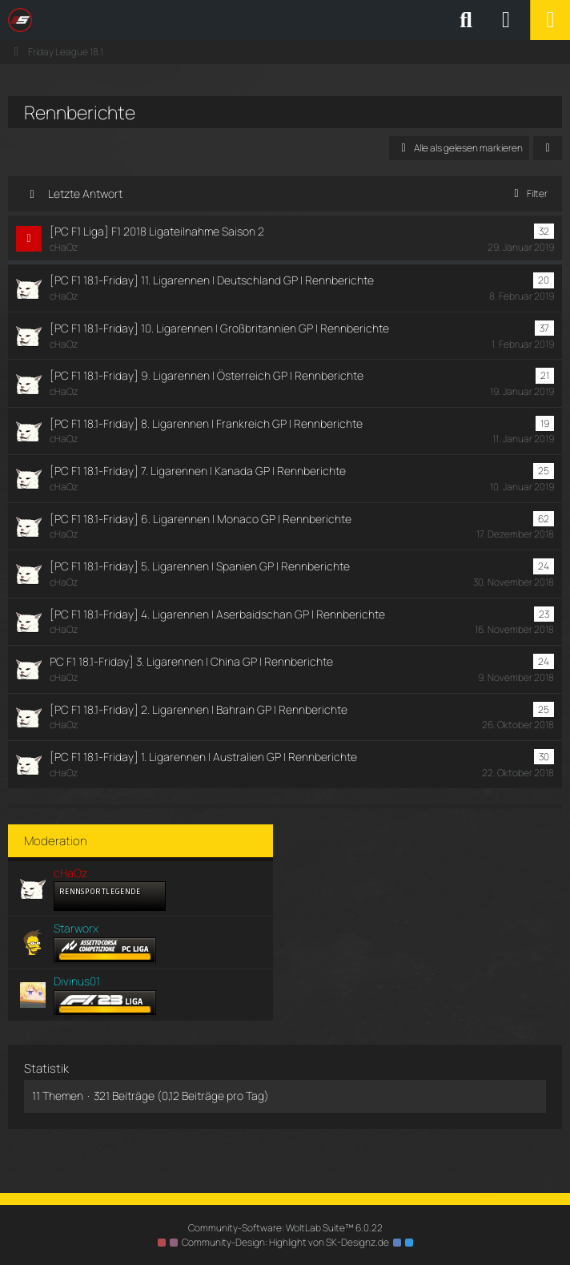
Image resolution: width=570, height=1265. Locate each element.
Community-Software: (285, 1228)
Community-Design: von (285, 1242)
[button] (547, 148)
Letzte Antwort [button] (85, 193)
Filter (528, 193)
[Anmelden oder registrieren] (506, 20)
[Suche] (466, 20)
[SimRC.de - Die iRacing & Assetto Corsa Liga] (148, 20)
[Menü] (550, 20)
